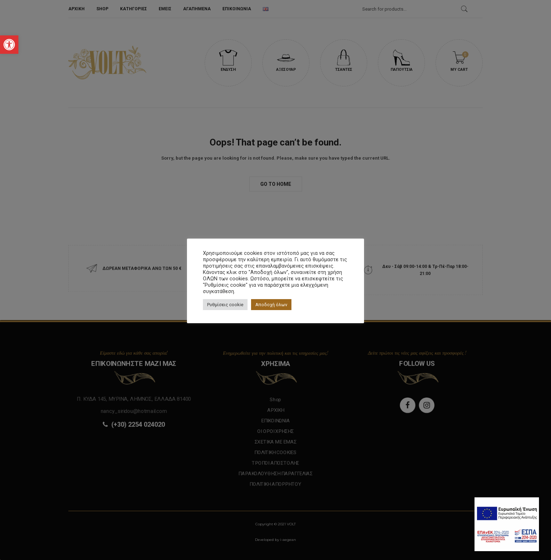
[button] (9, 44)
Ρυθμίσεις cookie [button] (225, 304)
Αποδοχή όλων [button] (271, 304)
